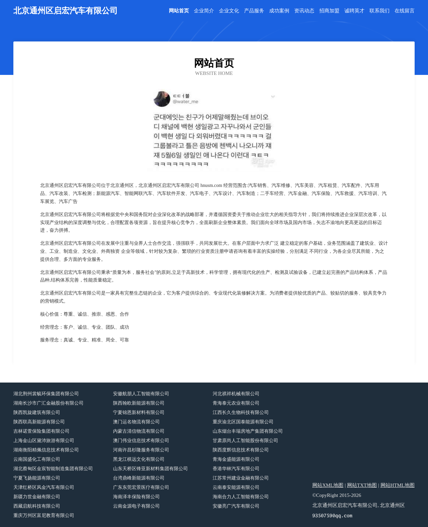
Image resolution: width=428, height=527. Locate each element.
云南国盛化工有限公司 (36, 459)
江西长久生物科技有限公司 (241, 412)
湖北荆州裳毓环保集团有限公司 (46, 393)
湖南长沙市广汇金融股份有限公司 (48, 403)
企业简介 (204, 10)
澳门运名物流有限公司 (136, 421)
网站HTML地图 (398, 485)
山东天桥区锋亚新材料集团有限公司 (150, 468)
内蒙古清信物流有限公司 (139, 431)
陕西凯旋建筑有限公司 (36, 412)
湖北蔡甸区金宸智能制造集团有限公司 (53, 468)
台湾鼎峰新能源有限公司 (139, 478)
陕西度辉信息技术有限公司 (241, 449)
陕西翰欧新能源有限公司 (139, 403)
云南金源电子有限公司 (136, 506)
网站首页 (179, 10)
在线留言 (405, 10)
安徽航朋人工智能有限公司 (141, 393)
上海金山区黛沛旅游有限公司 (43, 440)
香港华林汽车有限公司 (236, 468)
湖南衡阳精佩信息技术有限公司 (46, 449)
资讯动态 (304, 10)
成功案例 (279, 10)
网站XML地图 (327, 485)
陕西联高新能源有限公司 (39, 421)
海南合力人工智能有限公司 (241, 496)
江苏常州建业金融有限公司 (241, 478)
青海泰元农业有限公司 (236, 403)
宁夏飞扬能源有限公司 (36, 478)
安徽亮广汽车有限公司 (236, 506)
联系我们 (379, 10)
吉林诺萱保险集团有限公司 (41, 431)
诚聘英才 (354, 10)
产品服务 (254, 10)
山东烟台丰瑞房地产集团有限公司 (248, 431)
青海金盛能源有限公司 (236, 459)
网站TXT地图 (362, 485)
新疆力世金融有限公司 (36, 496)
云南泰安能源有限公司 (236, 487)
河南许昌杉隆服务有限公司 (141, 449)
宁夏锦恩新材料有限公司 (139, 412)
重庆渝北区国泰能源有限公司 (243, 421)
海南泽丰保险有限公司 (136, 496)
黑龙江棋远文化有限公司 (139, 459)
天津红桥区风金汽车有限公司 (43, 487)
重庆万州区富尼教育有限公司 (43, 515)
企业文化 (229, 10)
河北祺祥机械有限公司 (236, 393)
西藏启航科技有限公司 (36, 506)
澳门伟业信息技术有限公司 (141, 440)
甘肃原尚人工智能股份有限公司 (245, 440)
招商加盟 (329, 10)
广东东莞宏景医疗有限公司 (141, 487)
